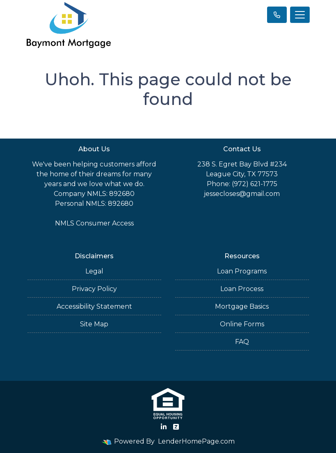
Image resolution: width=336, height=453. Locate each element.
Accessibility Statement (94, 306)
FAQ (242, 342)
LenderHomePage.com (196, 441)
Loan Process (241, 289)
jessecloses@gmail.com (242, 194)
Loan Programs (242, 271)
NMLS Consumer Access (94, 223)
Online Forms (242, 324)
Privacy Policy (94, 289)
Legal (94, 271)
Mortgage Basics (242, 306)
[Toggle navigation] (300, 15)
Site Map (94, 324)
